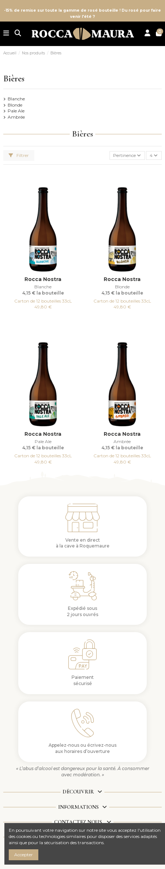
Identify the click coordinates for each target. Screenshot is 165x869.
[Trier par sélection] (127, 155)
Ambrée (16, 117)
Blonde (15, 105)
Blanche (16, 98)
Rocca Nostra (42, 279)
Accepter (23, 854)
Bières (13, 78)
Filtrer (19, 155)
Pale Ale (16, 111)
